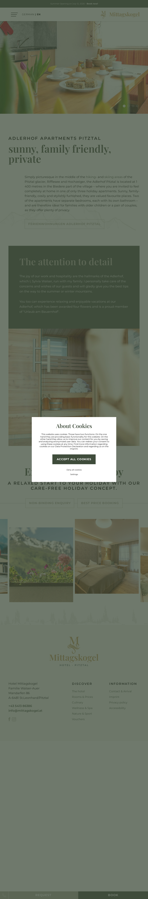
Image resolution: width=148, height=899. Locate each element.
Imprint (74, 448)
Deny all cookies (74, 470)
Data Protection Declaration (69, 446)
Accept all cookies (74, 459)
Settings (74, 474)
